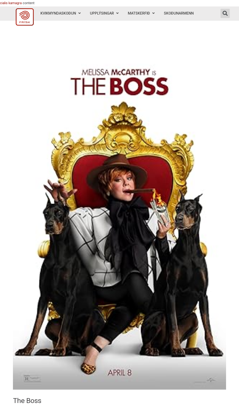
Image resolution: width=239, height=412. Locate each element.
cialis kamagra (11, 3)
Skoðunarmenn (179, 13)
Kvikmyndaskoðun (60, 13)
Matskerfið (141, 13)
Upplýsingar (104, 13)
